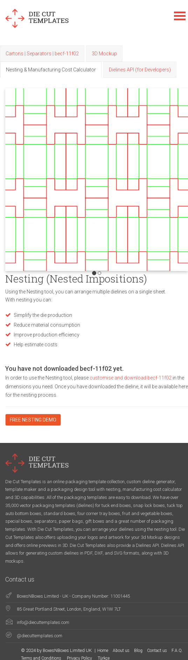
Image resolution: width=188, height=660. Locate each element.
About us (121, 650)
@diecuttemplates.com (39, 635)
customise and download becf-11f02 (131, 378)
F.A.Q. (177, 650)
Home (102, 650)
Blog (138, 650)
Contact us (157, 650)
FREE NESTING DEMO (33, 420)
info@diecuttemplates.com (43, 622)
